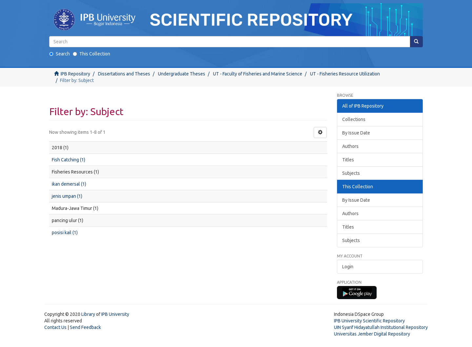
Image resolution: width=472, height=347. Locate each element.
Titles (348, 159)
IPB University (115, 314)
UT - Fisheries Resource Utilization (345, 73)
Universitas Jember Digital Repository (372, 334)
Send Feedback (85, 327)
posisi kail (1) (65, 232)
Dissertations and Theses (124, 73)
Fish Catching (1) (68, 159)
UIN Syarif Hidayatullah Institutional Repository (381, 327)
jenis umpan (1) (67, 196)
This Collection (91, 53)
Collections (353, 119)
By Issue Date (356, 132)
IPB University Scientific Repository (369, 320)
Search (59, 53)
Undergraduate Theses (181, 73)
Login (347, 266)
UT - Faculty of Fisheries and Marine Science (257, 73)
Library (88, 314)
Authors (350, 146)
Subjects (351, 173)
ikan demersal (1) (69, 184)
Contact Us (55, 327)
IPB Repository (75, 73)
